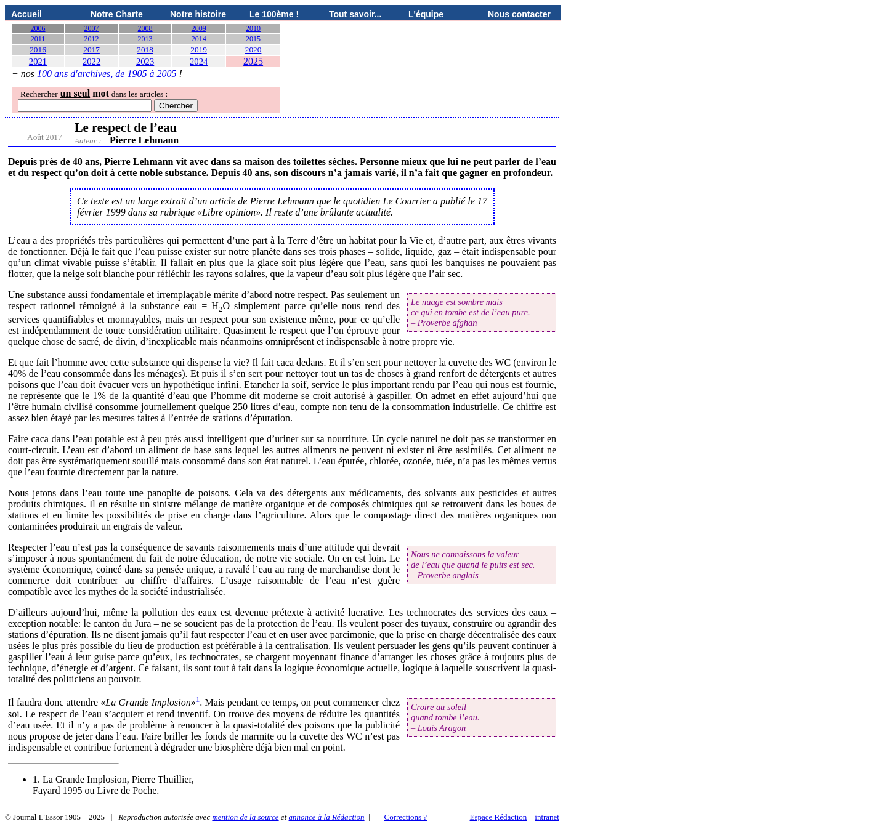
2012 (91, 38)
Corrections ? (405, 816)
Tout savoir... (355, 14)
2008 (145, 28)
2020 (253, 49)
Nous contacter (519, 14)
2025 (253, 61)
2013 (145, 38)
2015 (253, 38)
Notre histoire (198, 14)
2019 (198, 49)
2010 (253, 28)
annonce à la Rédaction (327, 816)
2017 (91, 49)
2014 (199, 38)
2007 (91, 28)
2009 (199, 28)
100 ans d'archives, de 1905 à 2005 (106, 73)
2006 (38, 28)
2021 (38, 62)
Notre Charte (117, 14)
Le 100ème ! (274, 14)
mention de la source (245, 816)
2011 (38, 38)
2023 (145, 62)
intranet (547, 816)
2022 (91, 62)
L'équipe (426, 14)
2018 (145, 49)
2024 (199, 62)
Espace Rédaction (498, 816)
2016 (38, 49)
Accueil (26, 14)
